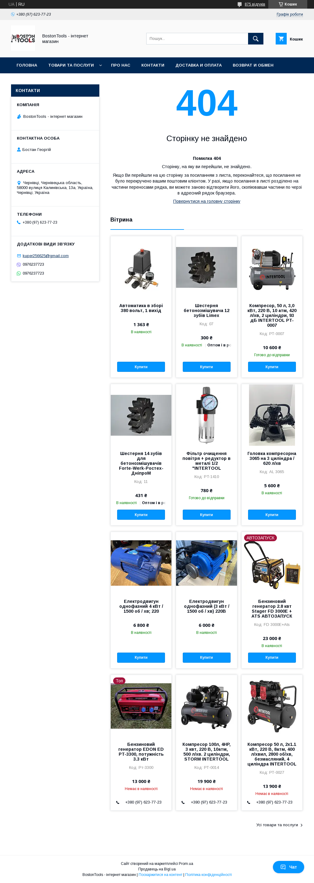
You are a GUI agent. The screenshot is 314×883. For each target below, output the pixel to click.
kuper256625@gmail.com (46, 255)
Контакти (152, 65)
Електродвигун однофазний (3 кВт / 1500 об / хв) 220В (206, 606)
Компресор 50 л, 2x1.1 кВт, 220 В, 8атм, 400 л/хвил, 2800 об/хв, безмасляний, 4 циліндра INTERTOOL (272, 754)
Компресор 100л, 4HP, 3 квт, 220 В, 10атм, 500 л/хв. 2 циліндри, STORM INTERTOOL (206, 752)
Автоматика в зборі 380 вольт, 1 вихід (141, 308)
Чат (288, 867)
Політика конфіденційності (208, 875)
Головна (27, 65)
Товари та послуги (71, 65)
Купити (141, 367)
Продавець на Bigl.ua (157, 869)
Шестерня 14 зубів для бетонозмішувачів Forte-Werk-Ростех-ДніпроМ (141, 463)
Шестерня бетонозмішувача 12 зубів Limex (206, 310)
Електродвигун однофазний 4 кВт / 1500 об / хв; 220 (141, 606)
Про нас (120, 65)
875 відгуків (255, 4)
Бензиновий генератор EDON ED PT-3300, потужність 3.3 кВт (141, 752)
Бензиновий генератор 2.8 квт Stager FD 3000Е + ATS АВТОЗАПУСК (271, 609)
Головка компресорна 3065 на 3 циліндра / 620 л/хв (271, 458)
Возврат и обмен (253, 65)
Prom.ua (186, 864)
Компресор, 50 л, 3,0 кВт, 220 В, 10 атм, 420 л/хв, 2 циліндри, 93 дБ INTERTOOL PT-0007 (272, 315)
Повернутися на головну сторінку (206, 201)
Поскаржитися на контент (160, 875)
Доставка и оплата (198, 65)
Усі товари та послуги (277, 825)
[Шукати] (255, 38)
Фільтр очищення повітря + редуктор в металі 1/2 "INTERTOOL (206, 461)
